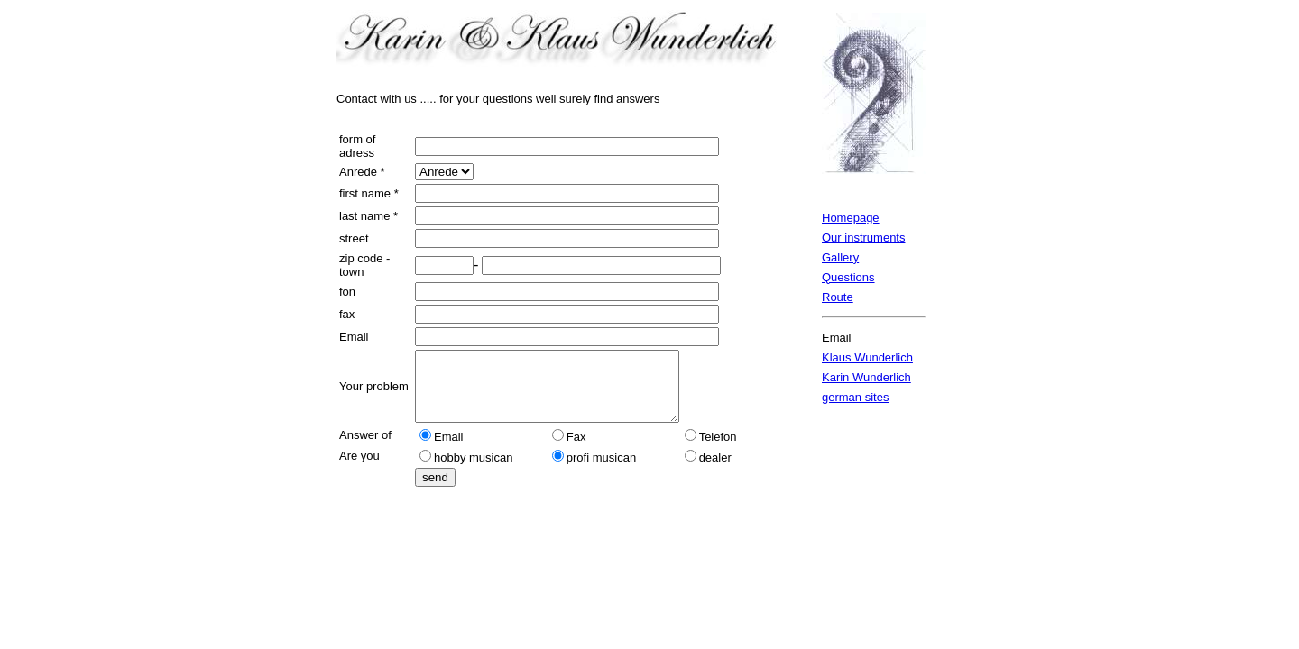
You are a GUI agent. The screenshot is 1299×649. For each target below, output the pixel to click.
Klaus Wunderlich (867, 357)
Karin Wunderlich (866, 377)
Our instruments (863, 237)
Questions (848, 277)
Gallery (840, 257)
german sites (855, 397)
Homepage (851, 217)
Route (837, 297)
